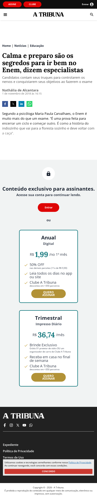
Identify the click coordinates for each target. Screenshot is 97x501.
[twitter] (13, 104)
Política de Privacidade (79, 462)
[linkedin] (21, 104)
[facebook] (5, 104)
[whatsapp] (29, 104)
